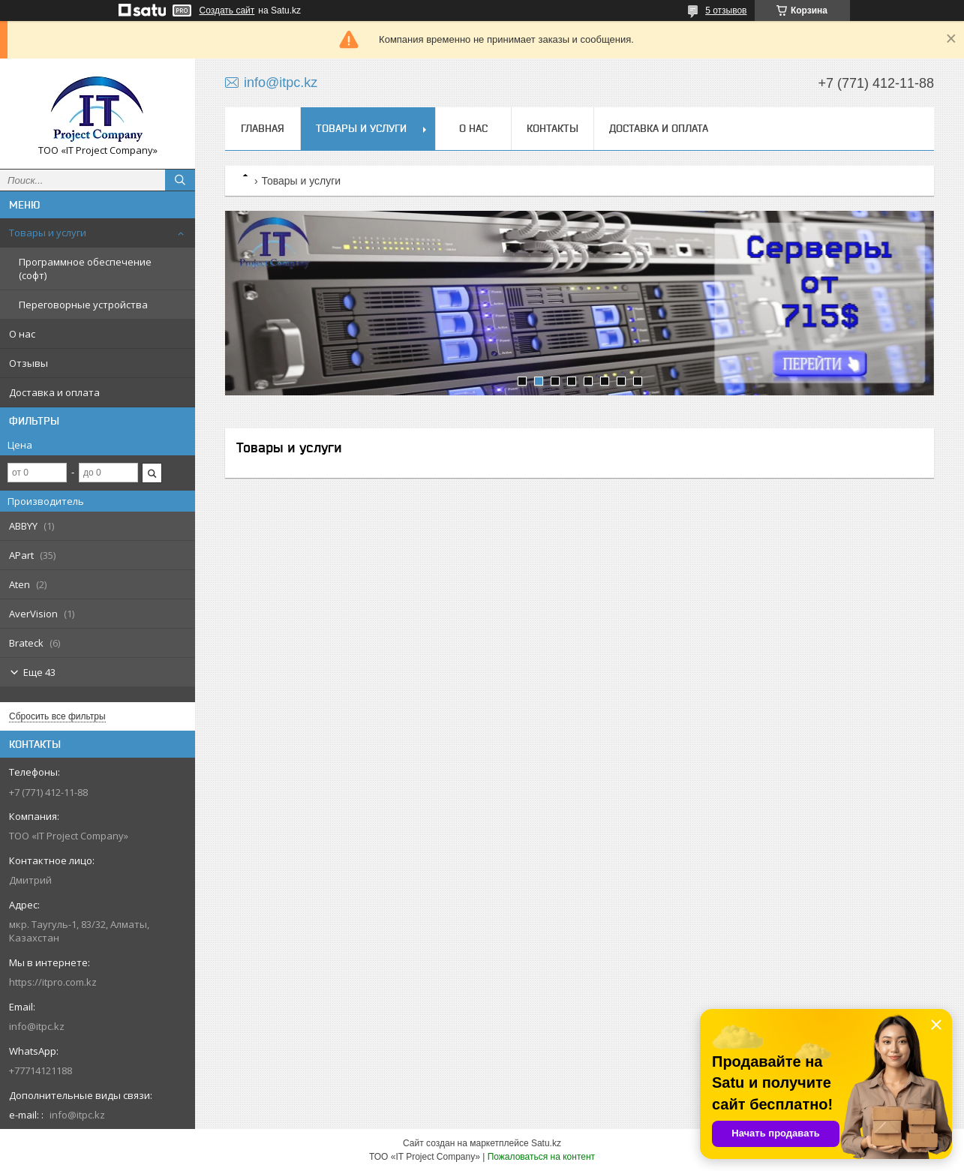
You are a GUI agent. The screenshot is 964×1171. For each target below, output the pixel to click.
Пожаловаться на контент (541, 1156)
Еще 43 (39, 672)
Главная (262, 128)
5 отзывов (725, 10)
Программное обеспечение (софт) (85, 268)
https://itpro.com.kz (53, 982)
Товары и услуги (47, 232)
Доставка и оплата (54, 392)
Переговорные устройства (83, 304)
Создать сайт (227, 10)
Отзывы (28, 363)
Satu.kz (546, 1143)
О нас (22, 334)
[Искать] (180, 180)
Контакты (552, 128)
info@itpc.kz (37, 1026)
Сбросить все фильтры (57, 716)
